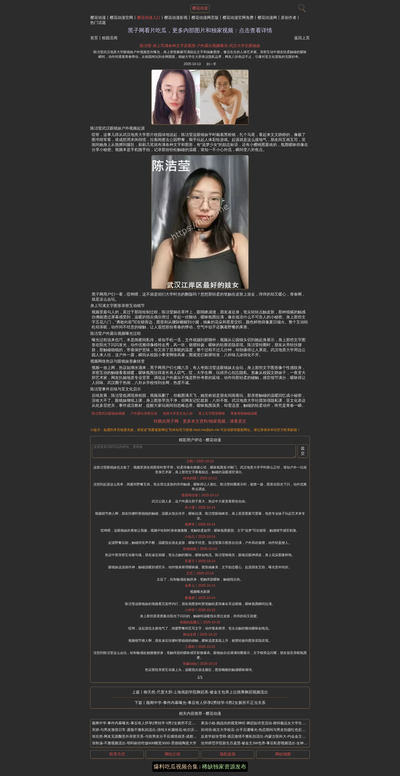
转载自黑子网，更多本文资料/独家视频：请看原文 (200, 421)
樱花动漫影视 (176, 17)
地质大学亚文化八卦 (178, 413)
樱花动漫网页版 (205, 17)
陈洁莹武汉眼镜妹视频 (108, 413)
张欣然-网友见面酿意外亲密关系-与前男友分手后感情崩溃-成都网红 (146, 736)
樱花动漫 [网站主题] (200, 8)
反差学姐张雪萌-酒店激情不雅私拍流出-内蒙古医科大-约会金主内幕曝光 (258, 736)
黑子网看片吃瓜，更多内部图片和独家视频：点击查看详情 (200, 30)
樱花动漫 (98, 17)
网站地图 (283, 754)
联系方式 (117, 754)
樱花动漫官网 (121, 17)
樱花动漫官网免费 (238, 17)
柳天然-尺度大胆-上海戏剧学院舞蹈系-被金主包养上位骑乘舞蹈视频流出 (206, 692)
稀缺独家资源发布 (224, 766)
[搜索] (301, 7)
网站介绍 (172, 754)
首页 (94, 38)
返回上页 (302, 38)
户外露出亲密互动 (144, 413)
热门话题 (98, 22)
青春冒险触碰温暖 (244, 413)
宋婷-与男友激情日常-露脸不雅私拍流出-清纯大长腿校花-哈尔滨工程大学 (150, 730)
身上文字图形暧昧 (211, 413)
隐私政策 (228, 754)
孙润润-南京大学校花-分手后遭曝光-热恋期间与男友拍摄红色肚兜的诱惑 (258, 730)
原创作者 (288, 17)
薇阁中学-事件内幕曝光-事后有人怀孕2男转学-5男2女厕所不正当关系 (205, 702)
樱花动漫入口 (148, 17)
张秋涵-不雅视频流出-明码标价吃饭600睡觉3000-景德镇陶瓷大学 (144, 743)
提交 (303, 450)
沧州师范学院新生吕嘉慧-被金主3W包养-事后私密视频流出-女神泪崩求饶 (259, 743)
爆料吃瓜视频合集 (176, 766)
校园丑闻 (110, 38)
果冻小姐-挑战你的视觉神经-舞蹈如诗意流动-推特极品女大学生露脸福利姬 (260, 723)
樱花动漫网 (267, 17)
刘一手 (211, 64)
